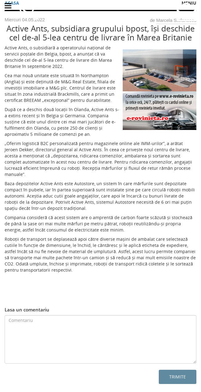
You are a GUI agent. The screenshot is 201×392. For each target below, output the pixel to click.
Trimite (177, 377)
